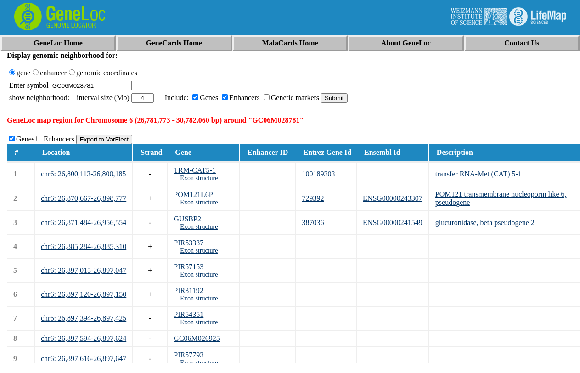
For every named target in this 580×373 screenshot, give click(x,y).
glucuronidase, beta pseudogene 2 (485, 222)
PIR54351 (188, 314)
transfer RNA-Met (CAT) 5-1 (478, 174)
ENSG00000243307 (392, 198)
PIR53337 (188, 243)
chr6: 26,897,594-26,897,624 (83, 338)
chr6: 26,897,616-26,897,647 (83, 358)
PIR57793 (188, 355)
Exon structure (199, 178)
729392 (313, 198)
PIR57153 (188, 267)
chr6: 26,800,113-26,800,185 (83, 174)
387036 (313, 222)
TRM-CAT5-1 (195, 170)
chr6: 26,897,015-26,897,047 (83, 270)
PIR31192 (188, 290)
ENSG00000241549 (392, 222)
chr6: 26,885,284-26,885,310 (83, 246)
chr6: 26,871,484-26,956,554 (83, 222)
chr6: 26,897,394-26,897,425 (83, 318)
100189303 (318, 174)
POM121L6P (193, 194)
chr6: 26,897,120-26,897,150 (83, 294)
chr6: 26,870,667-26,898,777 (83, 198)
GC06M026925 (197, 338)
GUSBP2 (187, 219)
